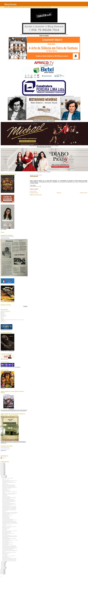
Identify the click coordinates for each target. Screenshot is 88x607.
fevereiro (3, 567)
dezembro (4, 475)
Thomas (3, 458)
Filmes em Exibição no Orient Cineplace (7, 478)
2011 (2, 570)
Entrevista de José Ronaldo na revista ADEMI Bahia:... (9, 545)
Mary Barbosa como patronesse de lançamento (8, 486)
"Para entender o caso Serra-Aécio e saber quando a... (9, 487)
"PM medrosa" (4, 483)
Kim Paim (2, 318)
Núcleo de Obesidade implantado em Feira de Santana (9, 535)
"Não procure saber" (5, 510)
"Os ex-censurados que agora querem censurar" (8, 555)
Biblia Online (2, 312)
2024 (2, 464)
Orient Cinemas (3, 320)
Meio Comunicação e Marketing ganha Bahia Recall (9, 497)
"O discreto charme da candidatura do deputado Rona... (9, 536)
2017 (2, 471)
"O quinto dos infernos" (5, 541)
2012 (2, 569)
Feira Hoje (2, 316)
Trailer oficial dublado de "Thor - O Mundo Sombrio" (9, 508)
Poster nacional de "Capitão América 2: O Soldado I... (9, 558)
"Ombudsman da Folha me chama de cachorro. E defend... (10, 523)
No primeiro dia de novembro (6, 496)
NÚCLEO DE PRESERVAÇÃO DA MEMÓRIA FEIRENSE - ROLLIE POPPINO (12, 319)
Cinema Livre (3, 314)
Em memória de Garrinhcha (6, 518)
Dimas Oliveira (4, 457)
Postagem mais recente (34, 192)
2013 (2, 474)
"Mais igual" (3, 551)
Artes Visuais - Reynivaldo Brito (5, 311)
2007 (2, 573)
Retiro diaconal (34, 176)
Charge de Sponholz (5, 556)
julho (3, 563)
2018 (2, 470)
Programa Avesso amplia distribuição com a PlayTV (9, 538)
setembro (3, 561)
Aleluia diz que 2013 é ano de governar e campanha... (9, 507)
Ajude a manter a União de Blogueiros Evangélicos (9, 500)
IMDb (1, 317)
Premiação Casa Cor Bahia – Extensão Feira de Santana (9, 512)
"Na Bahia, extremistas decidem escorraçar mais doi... (9, 521)
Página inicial (59, 192)
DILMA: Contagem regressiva (6, 532)
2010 (2, 571)
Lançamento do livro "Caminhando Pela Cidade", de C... (9, 493)
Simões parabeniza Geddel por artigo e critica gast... (9, 482)
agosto (3, 562)
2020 (2, 468)
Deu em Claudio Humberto (5, 490)
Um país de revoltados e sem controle (7, 481)
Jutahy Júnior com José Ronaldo (6, 531)
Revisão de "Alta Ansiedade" (6, 516)
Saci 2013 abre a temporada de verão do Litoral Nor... (9, 506)
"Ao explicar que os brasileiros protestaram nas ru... (9, 503)
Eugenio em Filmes (3, 315)
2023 (2, 465)
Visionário (3, 492)
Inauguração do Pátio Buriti (6, 505)
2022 (2, 466)
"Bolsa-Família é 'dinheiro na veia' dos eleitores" (8, 548)
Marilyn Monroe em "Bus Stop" (6, 527)
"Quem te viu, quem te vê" (5, 543)
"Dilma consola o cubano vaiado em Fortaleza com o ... (9, 550)
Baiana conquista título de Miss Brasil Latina (8, 533)
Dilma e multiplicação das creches (6, 540)
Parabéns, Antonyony (5, 515)
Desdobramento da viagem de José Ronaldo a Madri (9, 522)
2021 (2, 467)
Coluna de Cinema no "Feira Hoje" (7, 236)
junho (3, 564)
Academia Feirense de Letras (5, 310)
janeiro (3, 568)
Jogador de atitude (4, 495)
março (3, 566)
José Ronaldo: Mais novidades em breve (7, 520)
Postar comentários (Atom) (37, 194)
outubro (3, 477)
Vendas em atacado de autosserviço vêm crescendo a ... (9, 530)
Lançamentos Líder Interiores (6, 498)
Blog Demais (10, 4)
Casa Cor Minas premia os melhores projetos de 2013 (9, 480)
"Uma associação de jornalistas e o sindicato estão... (9, 513)
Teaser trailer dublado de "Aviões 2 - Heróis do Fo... (9, 485)
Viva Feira (2, 321)
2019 (2, 469)
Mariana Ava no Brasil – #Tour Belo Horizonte (8, 501)
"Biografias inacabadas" (5, 537)
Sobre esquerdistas (4, 554)
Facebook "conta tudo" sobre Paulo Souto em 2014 (9, 526)
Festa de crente (4, 525)
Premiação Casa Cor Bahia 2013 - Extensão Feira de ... (9, 491)
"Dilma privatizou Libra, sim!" (6, 557)
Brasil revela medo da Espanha (6, 488)
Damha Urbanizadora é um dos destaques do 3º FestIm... (10, 547)
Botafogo (2, 313)
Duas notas (3, 511)
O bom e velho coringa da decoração (7, 549)
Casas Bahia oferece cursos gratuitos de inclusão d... (9, 559)
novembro (4, 476)
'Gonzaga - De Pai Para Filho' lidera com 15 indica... (9, 552)
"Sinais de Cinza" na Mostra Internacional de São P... (9, 546)
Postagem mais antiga (83, 192)
